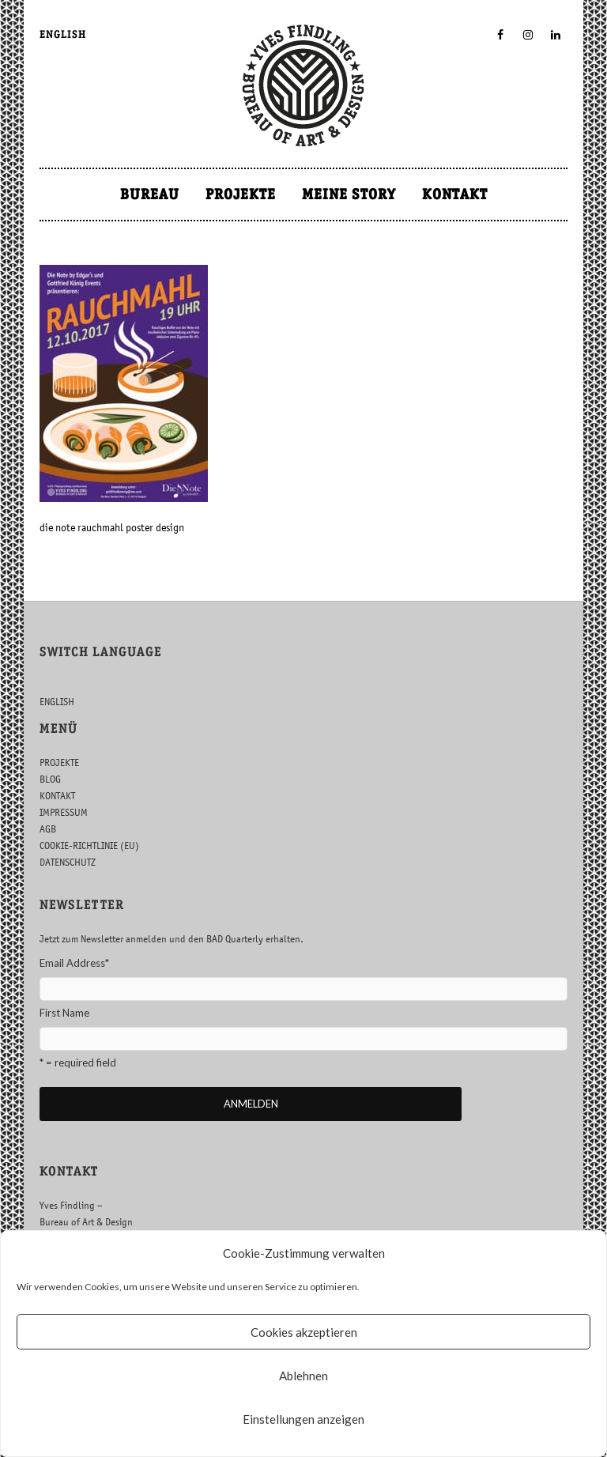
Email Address (74, 963)
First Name (64, 1012)
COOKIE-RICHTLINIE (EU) (89, 845)
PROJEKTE (240, 194)
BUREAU (149, 194)
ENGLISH (63, 34)
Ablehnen (303, 1375)
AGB (48, 829)
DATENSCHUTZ (68, 862)
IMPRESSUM (64, 812)
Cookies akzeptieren (304, 1332)
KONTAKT (455, 194)
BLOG (50, 779)
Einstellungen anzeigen (303, 1419)
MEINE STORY (349, 194)
